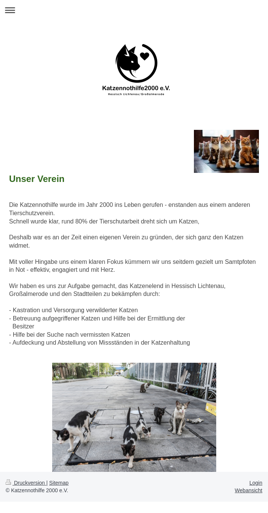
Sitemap (58, 483)
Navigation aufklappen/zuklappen (134, 10)
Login (255, 483)
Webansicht (248, 490)
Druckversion (26, 483)
